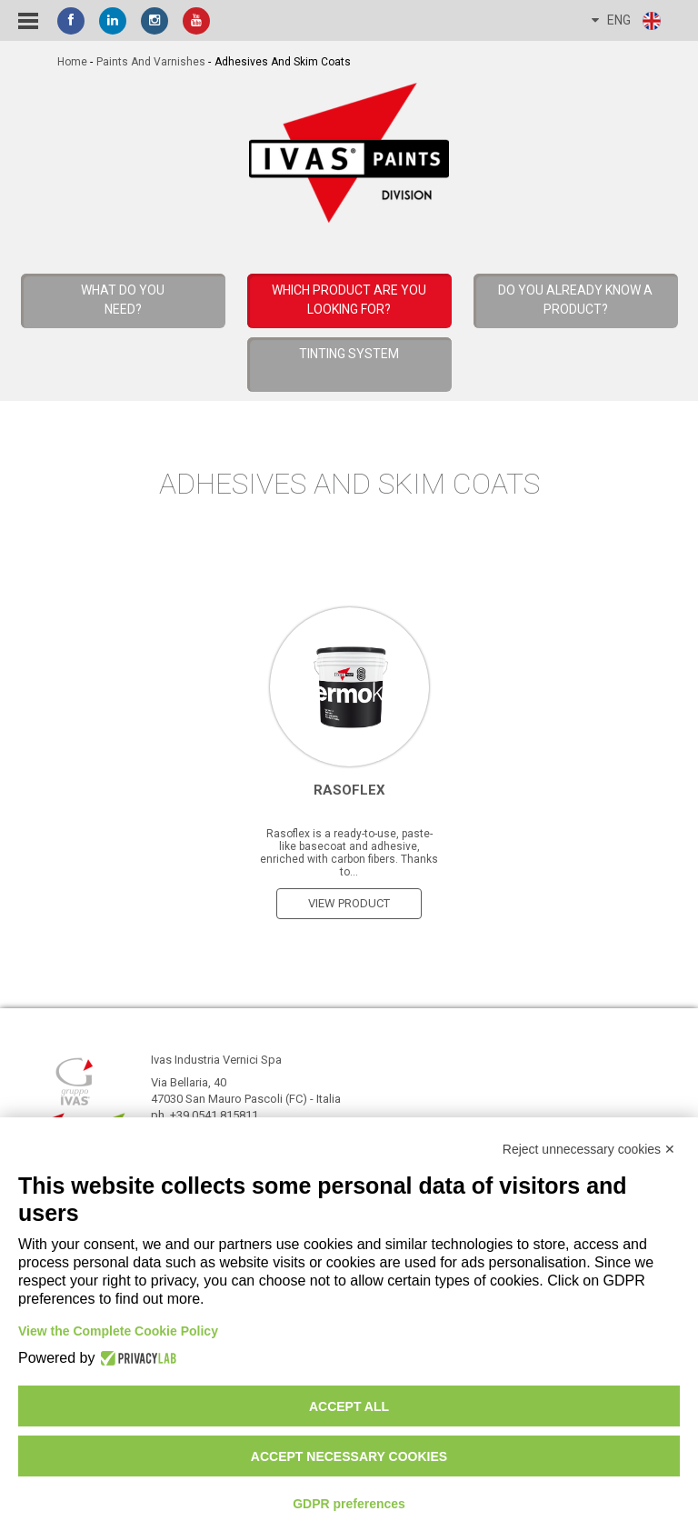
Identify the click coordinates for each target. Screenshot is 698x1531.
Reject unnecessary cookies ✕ (589, 1149)
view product (349, 903)
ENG (627, 21)
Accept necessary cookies (349, 1456)
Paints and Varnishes (150, 61)
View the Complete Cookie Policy (118, 1331)
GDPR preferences (349, 1503)
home (72, 61)
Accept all (349, 1406)
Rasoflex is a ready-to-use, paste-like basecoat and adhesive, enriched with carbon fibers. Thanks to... (349, 852)
